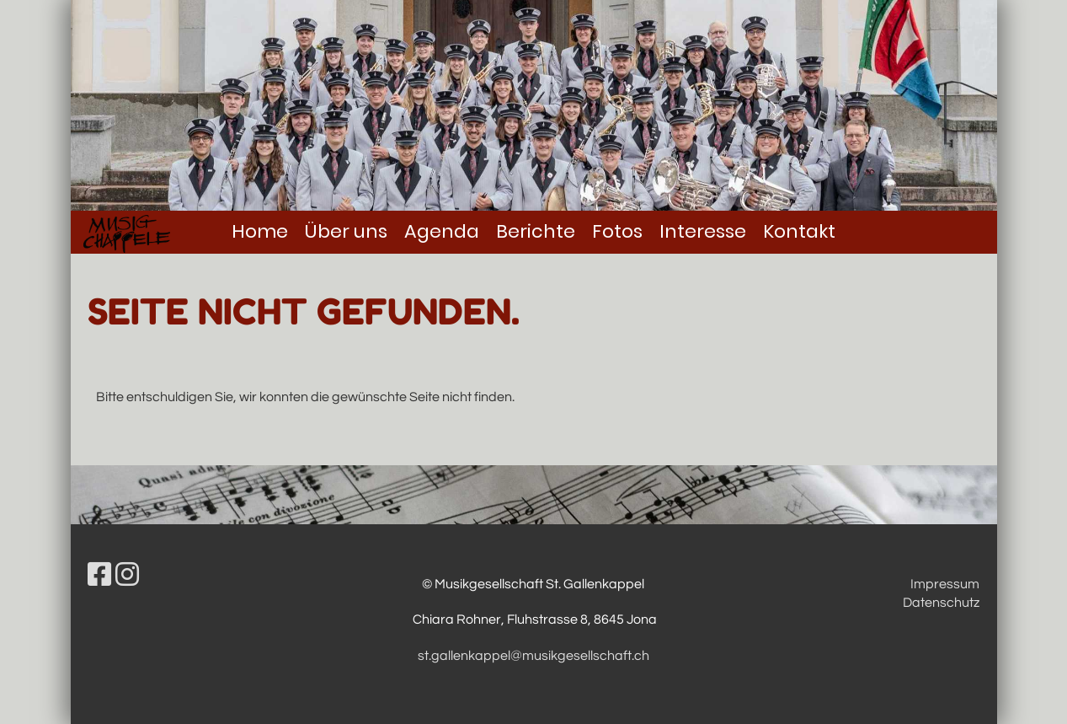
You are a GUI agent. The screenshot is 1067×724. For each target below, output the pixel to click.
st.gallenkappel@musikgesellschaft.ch (533, 655)
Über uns (346, 231)
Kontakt (799, 231)
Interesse (702, 231)
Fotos (617, 231)
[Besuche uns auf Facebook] (99, 576)
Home (260, 231)
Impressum (944, 584)
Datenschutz (941, 602)
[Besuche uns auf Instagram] (127, 576)
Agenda (441, 231)
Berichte (535, 231)
